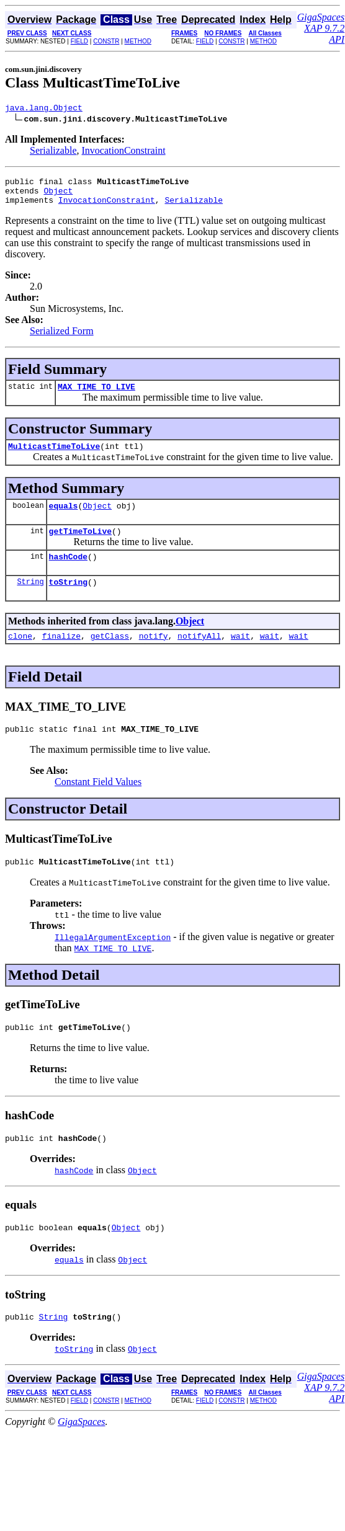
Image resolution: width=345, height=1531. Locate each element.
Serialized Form (62, 338)
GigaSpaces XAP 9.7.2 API (320, 28)
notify (153, 656)
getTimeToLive (80, 545)
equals (63, 518)
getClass (110, 656)
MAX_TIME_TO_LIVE (96, 395)
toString (68, 600)
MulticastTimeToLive (54, 457)
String (30, 600)
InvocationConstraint (124, 152)
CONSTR (106, 41)
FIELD (79, 41)
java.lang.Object (44, 109)
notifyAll (199, 656)
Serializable (53, 152)
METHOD (138, 41)
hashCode (68, 573)
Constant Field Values (98, 804)
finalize (61, 656)
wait (240, 656)
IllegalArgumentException (113, 961)
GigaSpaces (81, 1453)
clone (20, 656)
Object (58, 196)
